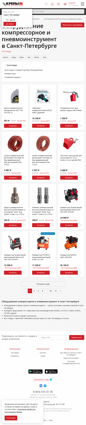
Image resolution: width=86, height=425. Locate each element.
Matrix (25, 57)
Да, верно (10, 24)
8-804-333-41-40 (43, 391)
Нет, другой (10, 20)
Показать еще (43, 284)
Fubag (16, 57)
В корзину (13, 126)
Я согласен (10, 418)
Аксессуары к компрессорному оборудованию (24, 70)
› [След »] (60, 290)
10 (50, 291)
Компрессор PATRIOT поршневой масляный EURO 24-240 (41, 257)
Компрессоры (10, 74)
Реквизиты (15, 356)
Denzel (6, 57)
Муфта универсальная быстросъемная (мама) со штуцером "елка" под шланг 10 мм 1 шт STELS (14, 211)
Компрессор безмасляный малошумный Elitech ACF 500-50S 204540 (71, 210)
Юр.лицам (15, 353)
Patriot (43, 57)
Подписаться (77, 337)
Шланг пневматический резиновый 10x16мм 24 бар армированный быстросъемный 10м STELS (42, 160)
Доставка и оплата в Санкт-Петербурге (71, 354)
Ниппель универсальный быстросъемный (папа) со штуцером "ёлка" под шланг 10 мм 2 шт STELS (42, 211)
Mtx (34, 57)
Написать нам (41, 379)
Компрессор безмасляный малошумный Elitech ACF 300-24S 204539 (15, 257)
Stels (53, 57)
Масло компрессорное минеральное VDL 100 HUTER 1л (13, 110)
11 (56, 291)
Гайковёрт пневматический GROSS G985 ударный (42, 110)
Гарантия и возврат (71, 358)
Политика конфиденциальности (71, 362)
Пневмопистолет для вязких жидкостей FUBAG (70, 109)
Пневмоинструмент (13, 77)
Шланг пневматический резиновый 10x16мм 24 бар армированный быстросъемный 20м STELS (14, 160)
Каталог (43, 353)
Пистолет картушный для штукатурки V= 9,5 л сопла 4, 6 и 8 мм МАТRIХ (71, 158)
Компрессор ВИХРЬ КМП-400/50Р (68, 256)
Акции (43, 356)
